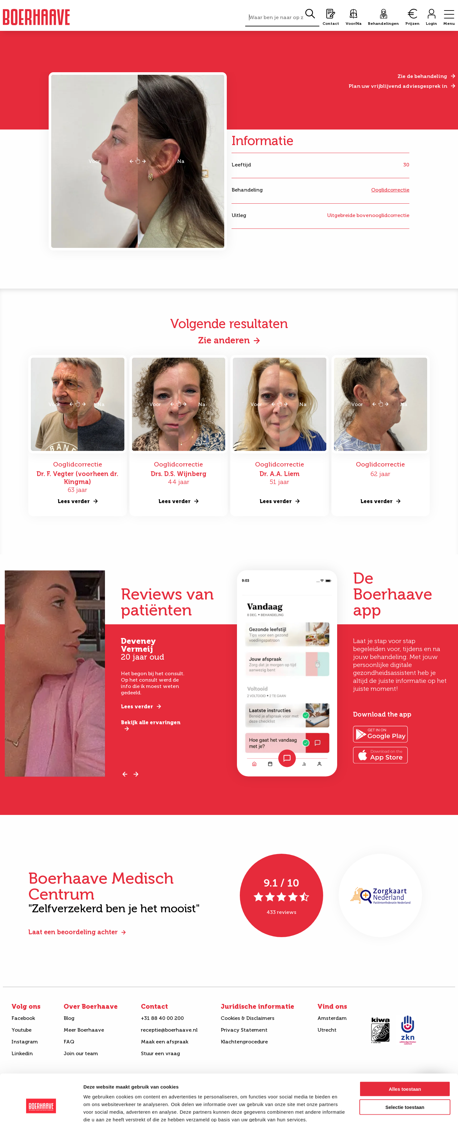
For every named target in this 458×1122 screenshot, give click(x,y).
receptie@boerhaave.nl (169, 1030)
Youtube (21, 1030)
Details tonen (344, 1109)
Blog (69, 1018)
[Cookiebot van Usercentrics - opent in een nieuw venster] (41, 1109)
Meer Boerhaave (84, 1030)
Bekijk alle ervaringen (150, 722)
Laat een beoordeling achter (73, 932)
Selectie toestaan (405, 1071)
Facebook (23, 1018)
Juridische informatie (257, 1006)
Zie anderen (224, 340)
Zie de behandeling (422, 76)
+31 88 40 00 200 (162, 1018)
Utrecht (327, 1030)
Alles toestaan (405, 1053)
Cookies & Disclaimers (247, 1018)
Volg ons (25, 1006)
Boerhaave (36, 17)
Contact (154, 1006)
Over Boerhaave (91, 1006)
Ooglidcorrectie (390, 190)
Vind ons (332, 1006)
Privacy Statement (244, 1030)
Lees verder (137, 707)
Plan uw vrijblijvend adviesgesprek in (398, 86)
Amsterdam (332, 1018)
